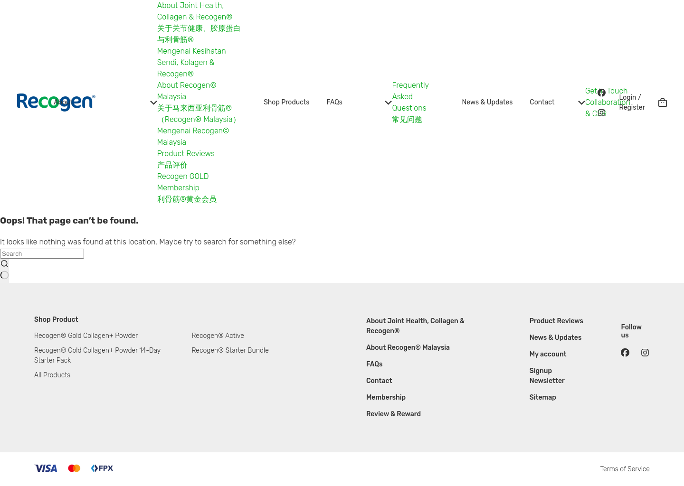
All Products (52, 375)
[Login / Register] (632, 102)
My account (548, 354)
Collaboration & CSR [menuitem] (607, 108)
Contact (379, 381)
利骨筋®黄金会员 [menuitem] (187, 199)
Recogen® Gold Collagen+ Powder (86, 336)
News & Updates (556, 338)
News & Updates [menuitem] (487, 102)
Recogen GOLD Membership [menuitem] (183, 182)
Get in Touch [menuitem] (606, 90)
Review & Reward (393, 414)
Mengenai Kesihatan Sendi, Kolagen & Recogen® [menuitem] (191, 62)
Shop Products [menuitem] (286, 102)
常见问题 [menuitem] (407, 119)
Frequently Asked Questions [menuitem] (410, 96)
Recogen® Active (217, 336)
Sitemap (543, 397)
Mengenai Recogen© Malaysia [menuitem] (193, 136)
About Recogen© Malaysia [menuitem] (187, 91)
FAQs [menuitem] (359, 102)
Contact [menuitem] (557, 102)
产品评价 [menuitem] (172, 164)
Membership (386, 397)
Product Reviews (556, 321)
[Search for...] (42, 254)
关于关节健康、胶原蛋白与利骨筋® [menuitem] (199, 34)
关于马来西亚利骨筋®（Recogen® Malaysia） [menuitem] (198, 113)
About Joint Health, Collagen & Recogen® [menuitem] (195, 11)
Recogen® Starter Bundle (229, 350)
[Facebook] (602, 92)
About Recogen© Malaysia (408, 348)
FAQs (374, 364)
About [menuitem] (105, 102)
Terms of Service (625, 469)
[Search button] (4, 271)
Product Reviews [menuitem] (186, 153)
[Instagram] (602, 112)
